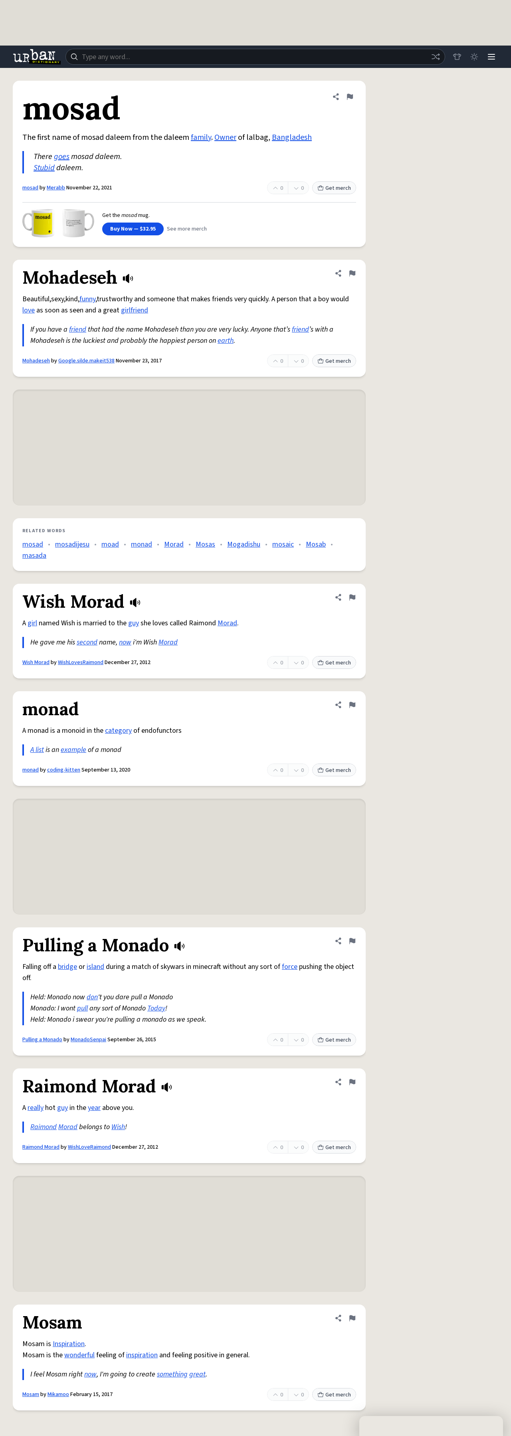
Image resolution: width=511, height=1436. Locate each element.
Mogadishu (243, 544)
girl (32, 623)
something (172, 1374)
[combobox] (254, 57)
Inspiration (69, 1344)
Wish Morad (36, 662)
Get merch (334, 188)
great (197, 1374)
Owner (225, 137)
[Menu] (491, 57)
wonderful (79, 1355)
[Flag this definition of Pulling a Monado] (352, 941)
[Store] (456, 57)
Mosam (30, 1394)
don (92, 997)
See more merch (187, 229)
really (36, 1108)
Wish (118, 1127)
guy (133, 623)
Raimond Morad (40, 1147)
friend (77, 329)
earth (226, 341)
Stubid (44, 167)
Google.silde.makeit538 (86, 361)
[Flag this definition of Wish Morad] (352, 597)
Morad (174, 544)
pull (82, 1008)
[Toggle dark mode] (473, 57)
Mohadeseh (36, 361)
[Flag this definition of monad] (352, 704)
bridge (67, 967)
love (28, 310)
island (95, 967)
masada (34, 556)
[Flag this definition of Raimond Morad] (352, 1082)
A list (37, 750)
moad (110, 544)
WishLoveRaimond (89, 1147)
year (94, 1108)
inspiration (142, 1355)
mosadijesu (72, 544)
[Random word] (434, 57)
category (118, 731)
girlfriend (134, 310)
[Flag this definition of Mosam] (352, 1318)
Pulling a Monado (42, 1040)
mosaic (283, 544)
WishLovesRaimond (80, 662)
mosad (30, 188)
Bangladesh (292, 137)
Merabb (56, 188)
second (87, 642)
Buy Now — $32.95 (133, 229)
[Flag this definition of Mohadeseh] (352, 273)
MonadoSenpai (88, 1040)
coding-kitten (63, 770)
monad (141, 544)
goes (61, 156)
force (289, 967)
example (73, 750)
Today (156, 1008)
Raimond (43, 1127)
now (125, 642)
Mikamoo (58, 1394)
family (201, 137)
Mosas (205, 544)
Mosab (316, 544)
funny (87, 299)
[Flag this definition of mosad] (349, 96)
